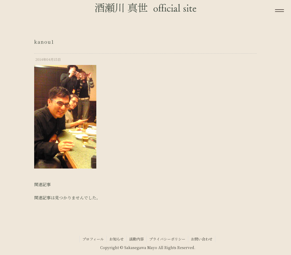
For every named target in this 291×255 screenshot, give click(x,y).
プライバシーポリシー (167, 239)
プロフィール (93, 239)
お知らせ (116, 239)
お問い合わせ (202, 239)
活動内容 (136, 239)
